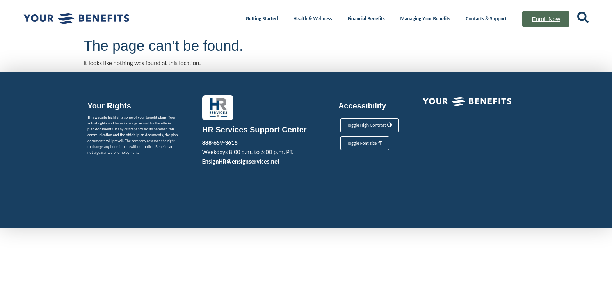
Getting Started (262, 18)
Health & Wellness (313, 18)
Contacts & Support (486, 18)
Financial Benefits (366, 18)
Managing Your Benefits (425, 18)
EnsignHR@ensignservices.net (241, 161)
